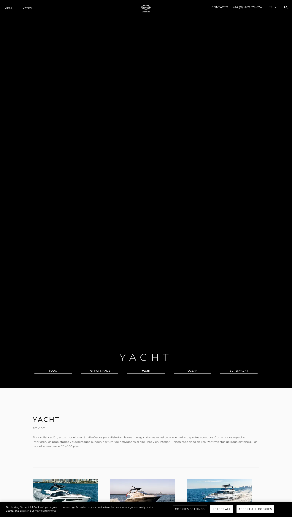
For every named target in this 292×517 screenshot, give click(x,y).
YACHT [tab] (146, 370)
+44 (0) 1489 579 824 (247, 7)
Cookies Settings (190, 509)
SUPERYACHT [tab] (239, 370)
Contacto (220, 7)
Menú (8, 8)
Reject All (222, 509)
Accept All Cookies (255, 509)
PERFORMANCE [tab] (99, 370)
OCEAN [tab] (192, 370)
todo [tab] (53, 370)
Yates (27, 8)
